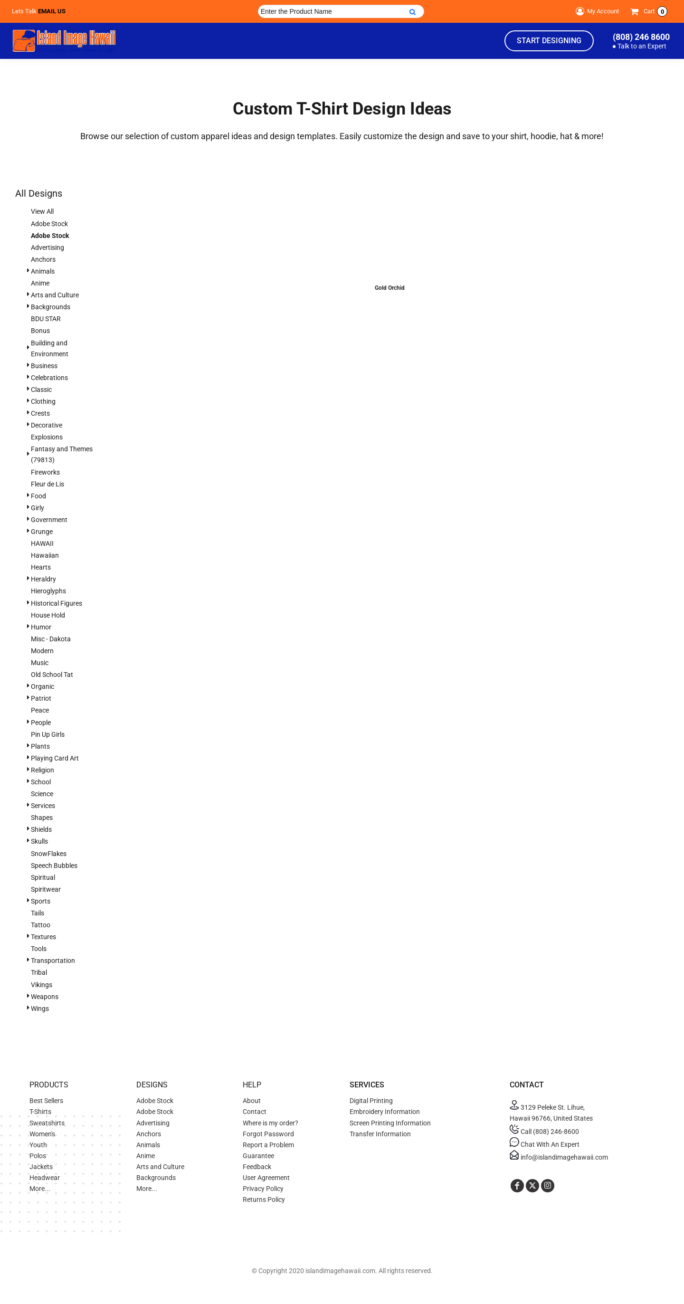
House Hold (48, 615)
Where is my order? (270, 1123)
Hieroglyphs (48, 591)
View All (42, 211)
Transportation (53, 960)
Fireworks (45, 472)
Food (38, 496)
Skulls (39, 841)
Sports (40, 901)
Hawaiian (45, 555)
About (252, 1100)
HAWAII (42, 543)
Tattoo (40, 925)
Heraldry (43, 579)
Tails (37, 913)
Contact (254, 1111)
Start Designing (549, 40)
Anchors (43, 259)
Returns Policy (264, 1199)
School (41, 782)
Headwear (44, 1177)
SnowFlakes (48, 853)
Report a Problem (268, 1145)
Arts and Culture (55, 295)
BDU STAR (46, 319)
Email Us (52, 11)
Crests (40, 413)
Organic (42, 686)
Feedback (257, 1167)
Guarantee (258, 1156)
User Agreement (266, 1177)
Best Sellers (46, 1100)
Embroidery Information (385, 1111)
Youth (38, 1145)
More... (39, 1188)
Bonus (40, 330)
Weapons (44, 996)
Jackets (41, 1167)
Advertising (47, 247)
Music (39, 662)
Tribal (39, 972)
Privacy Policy (263, 1188)
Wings (40, 1008)
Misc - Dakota (51, 639)
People (41, 722)
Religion (42, 770)
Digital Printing (371, 1100)
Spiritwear (46, 889)
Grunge (42, 531)
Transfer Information (380, 1134)
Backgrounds (50, 307)
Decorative (46, 425)
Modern (42, 651)
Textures (43, 937)
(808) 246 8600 (641, 37)
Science (42, 794)
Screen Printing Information (390, 1123)
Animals (43, 271)
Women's (42, 1134)
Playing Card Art (55, 758)
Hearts (41, 567)
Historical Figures (56, 603)
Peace (40, 710)
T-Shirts (40, 1111)
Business (44, 366)
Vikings (41, 985)
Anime (40, 283)
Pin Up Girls (48, 734)
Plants (40, 746)
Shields (41, 829)
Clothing (43, 401)
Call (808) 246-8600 (544, 1131)
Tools (39, 948)
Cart (655, 11)
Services (43, 805)
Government (49, 520)
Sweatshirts (47, 1123)
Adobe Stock (49, 224)
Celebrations (49, 377)
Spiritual (43, 877)
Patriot (41, 698)
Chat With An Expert (545, 1144)
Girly (37, 508)
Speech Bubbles (54, 865)
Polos (37, 1156)
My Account (596, 11)
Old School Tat (52, 674)
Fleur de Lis (47, 484)
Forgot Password (268, 1134)
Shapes (42, 817)
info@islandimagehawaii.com (559, 1157)
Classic (41, 389)
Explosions (47, 437)
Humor (41, 627)
